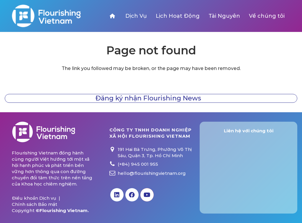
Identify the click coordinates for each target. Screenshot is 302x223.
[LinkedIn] (117, 194)
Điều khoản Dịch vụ (34, 198)
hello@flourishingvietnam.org (152, 173)
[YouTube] (147, 194)
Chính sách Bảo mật (34, 204)
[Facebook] (132, 194)
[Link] (46, 16)
